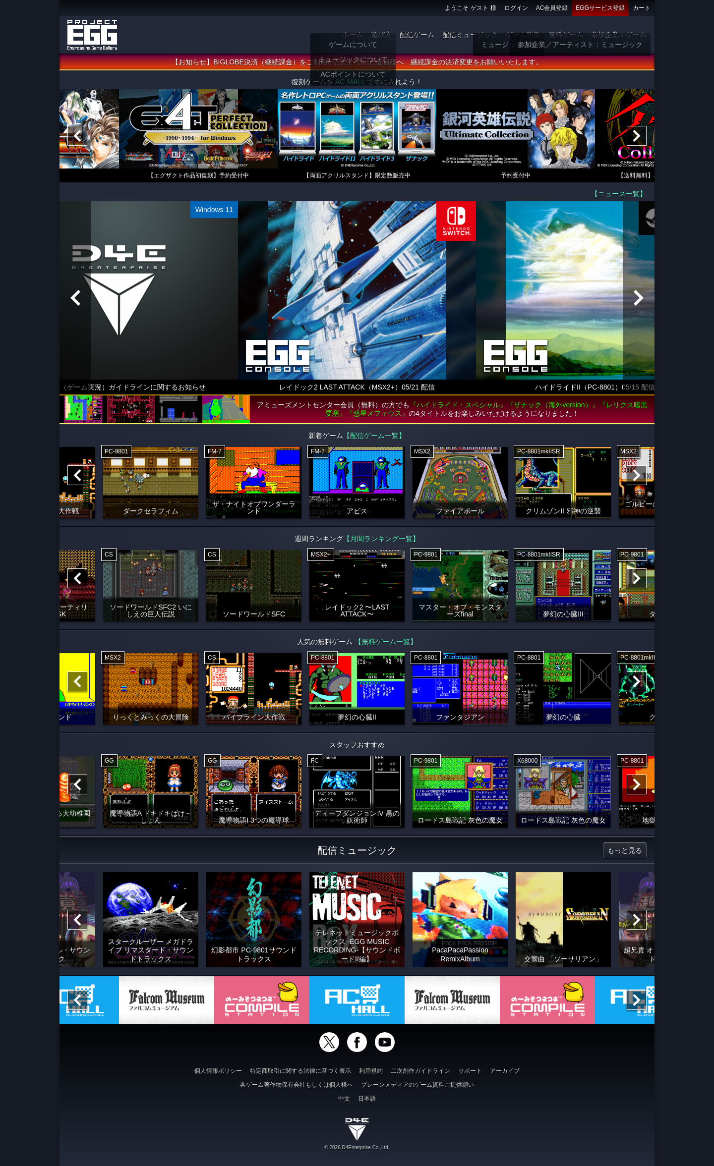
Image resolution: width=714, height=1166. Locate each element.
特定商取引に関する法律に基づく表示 (300, 1071)
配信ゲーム (417, 35)
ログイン (516, 7)
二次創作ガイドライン (420, 1071)
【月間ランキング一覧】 (381, 540)
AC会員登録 (552, 7)
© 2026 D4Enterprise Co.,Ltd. (356, 1147)
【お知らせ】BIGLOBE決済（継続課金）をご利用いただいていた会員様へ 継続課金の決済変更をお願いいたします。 (357, 63)
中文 (344, 1099)
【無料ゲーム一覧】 (386, 643)
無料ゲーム (565, 35)
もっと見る (624, 851)
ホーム (352, 35)
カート (642, 7)
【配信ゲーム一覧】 (374, 437)
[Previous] (77, 137)
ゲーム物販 (523, 35)
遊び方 (381, 35)
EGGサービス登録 (600, 7)
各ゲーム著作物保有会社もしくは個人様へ (296, 1085)
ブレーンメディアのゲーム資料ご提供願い (417, 1085)
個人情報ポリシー (218, 1071)
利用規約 (371, 1071)
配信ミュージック (470, 35)
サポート (470, 1071)
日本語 (367, 1099)
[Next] (637, 137)
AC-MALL (350, 83)
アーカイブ (505, 1071)
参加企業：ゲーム (619, 35)
